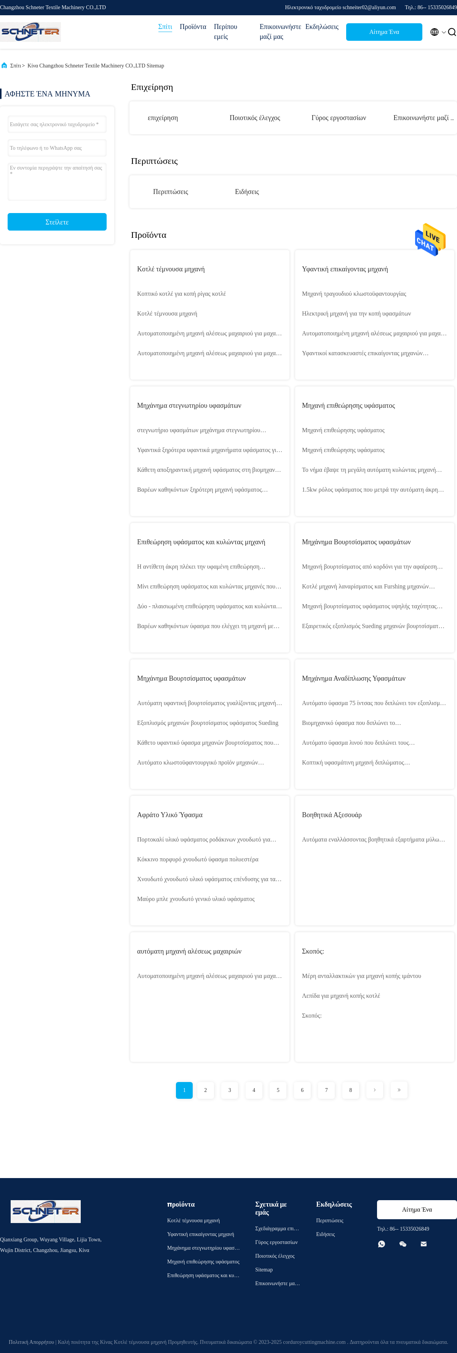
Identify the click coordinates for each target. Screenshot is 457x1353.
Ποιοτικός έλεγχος (255, 118)
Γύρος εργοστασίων (339, 118)
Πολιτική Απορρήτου (31, 1342)
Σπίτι (165, 26)
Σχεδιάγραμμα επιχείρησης (277, 1230)
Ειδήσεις (247, 192)
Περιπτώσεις (170, 192)
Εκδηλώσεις (322, 26)
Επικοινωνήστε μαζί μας (279, 31)
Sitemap (264, 1270)
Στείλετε (57, 222)
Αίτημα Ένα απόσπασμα (384, 34)
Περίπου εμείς (225, 31)
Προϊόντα (193, 26)
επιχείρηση (163, 118)
